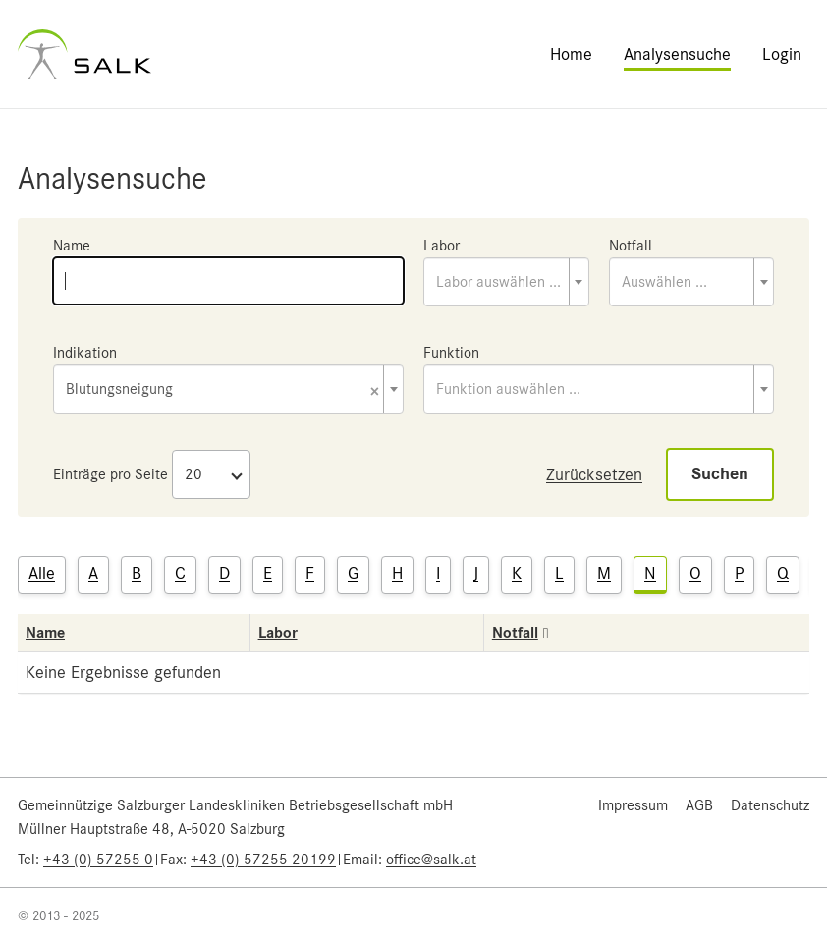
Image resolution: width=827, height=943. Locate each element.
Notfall (630, 245)
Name (71, 245)
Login (781, 54)
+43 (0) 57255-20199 (263, 859)
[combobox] (506, 281)
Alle (41, 572)
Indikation (85, 352)
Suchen (719, 474)
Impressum (633, 805)
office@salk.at (431, 859)
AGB (699, 805)
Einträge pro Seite (110, 474)
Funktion (451, 352)
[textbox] (506, 282)
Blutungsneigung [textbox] (222, 390)
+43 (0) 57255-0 (98, 859)
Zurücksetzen (594, 474)
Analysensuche (677, 54)
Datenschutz (770, 805)
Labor (441, 245)
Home (571, 54)
